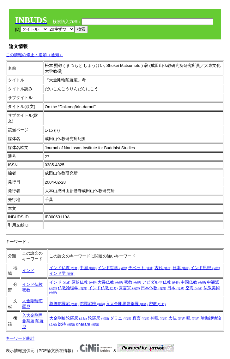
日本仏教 (153, 287)
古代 (163, 267)
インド (28, 270)
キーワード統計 (20, 338)
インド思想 (205, 267)
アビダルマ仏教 (161, 282)
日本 (181, 267)
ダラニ (120, 318)
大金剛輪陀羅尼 (68, 318)
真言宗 (129, 287)
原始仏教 (84, 282)
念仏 (176, 318)
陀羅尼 (98, 318)
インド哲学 (112, 267)
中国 (88, 267)
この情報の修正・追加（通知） (34, 54)
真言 (140, 318)
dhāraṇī (87, 324)
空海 (194, 287)
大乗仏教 (110, 282)
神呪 (158, 318)
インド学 (62, 273)
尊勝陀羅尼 (64, 303)
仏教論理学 (72, 287)
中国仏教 (193, 282)
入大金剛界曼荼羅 (127, 303)
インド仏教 (64, 267)
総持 (66, 324)
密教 (26, 290)
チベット (141, 267)
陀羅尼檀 (92, 303)
